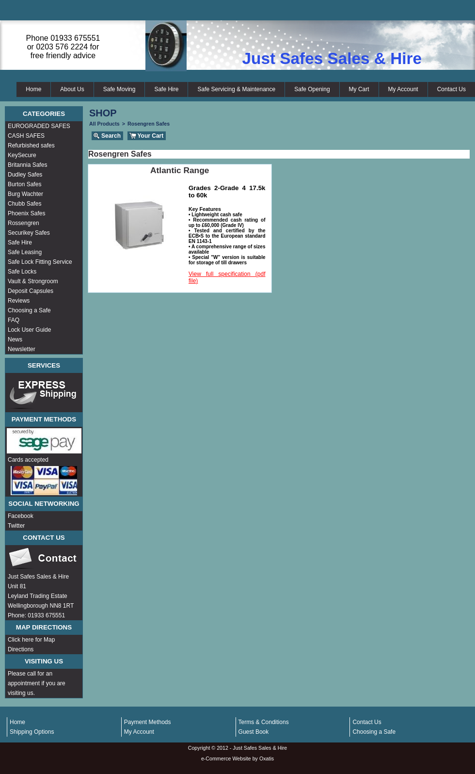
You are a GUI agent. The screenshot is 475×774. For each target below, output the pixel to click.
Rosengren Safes (148, 124)
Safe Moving (119, 89)
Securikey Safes (29, 232)
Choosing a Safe (29, 310)
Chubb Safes (24, 203)
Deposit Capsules (30, 291)
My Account (403, 89)
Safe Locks (22, 271)
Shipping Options (32, 731)
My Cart (359, 89)
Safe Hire (166, 89)
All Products (104, 124)
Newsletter (21, 349)
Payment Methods (147, 722)
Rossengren (23, 223)
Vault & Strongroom (33, 281)
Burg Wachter (25, 194)
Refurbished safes (31, 145)
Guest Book (253, 731)
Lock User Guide (29, 329)
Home (33, 89)
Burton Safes (24, 184)
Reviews (19, 300)
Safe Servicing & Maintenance (236, 89)
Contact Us (451, 89)
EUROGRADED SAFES (39, 126)
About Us (72, 89)
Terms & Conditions (263, 722)
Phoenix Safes (26, 213)
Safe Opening (312, 89)
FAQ (13, 320)
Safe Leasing (25, 252)
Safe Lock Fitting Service (40, 261)
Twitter (16, 525)
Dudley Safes (25, 174)
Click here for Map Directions (31, 644)
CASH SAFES (26, 135)
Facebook (20, 516)
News (15, 339)
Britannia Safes (27, 164)
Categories (44, 113)
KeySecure (22, 155)
